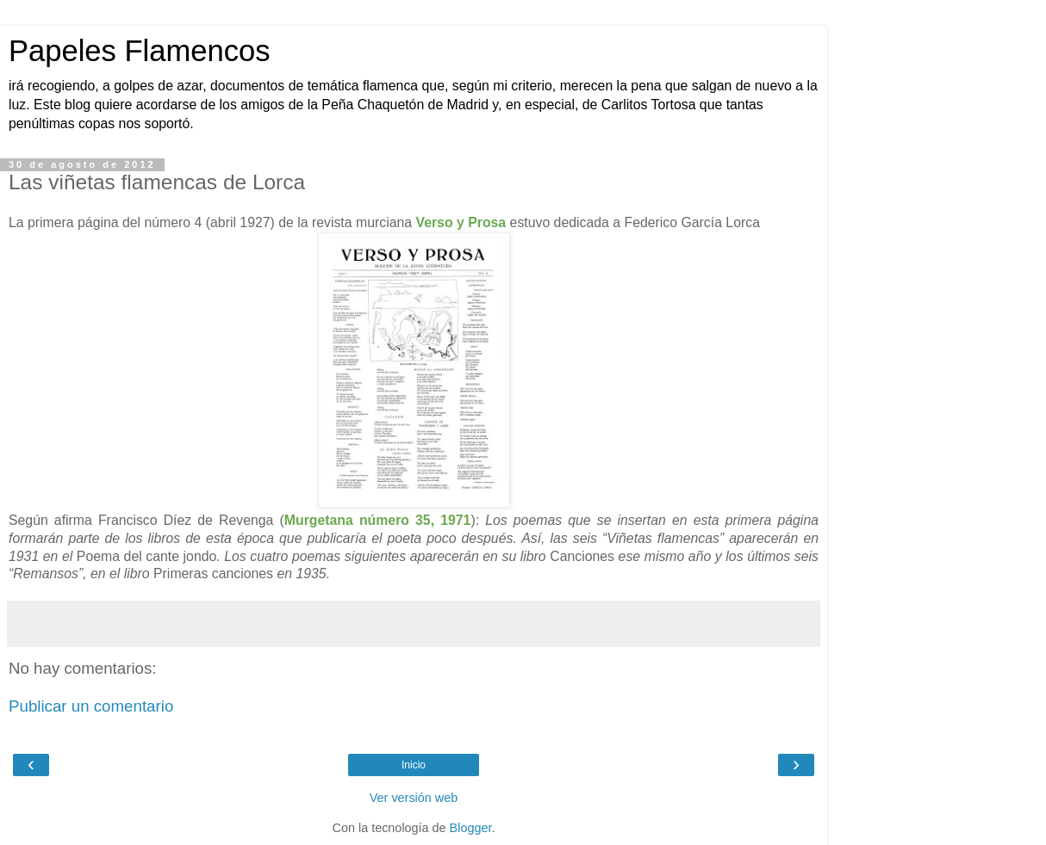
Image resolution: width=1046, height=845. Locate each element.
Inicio (414, 765)
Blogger (471, 828)
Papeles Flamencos (139, 50)
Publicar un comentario (91, 706)
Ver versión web (414, 798)
